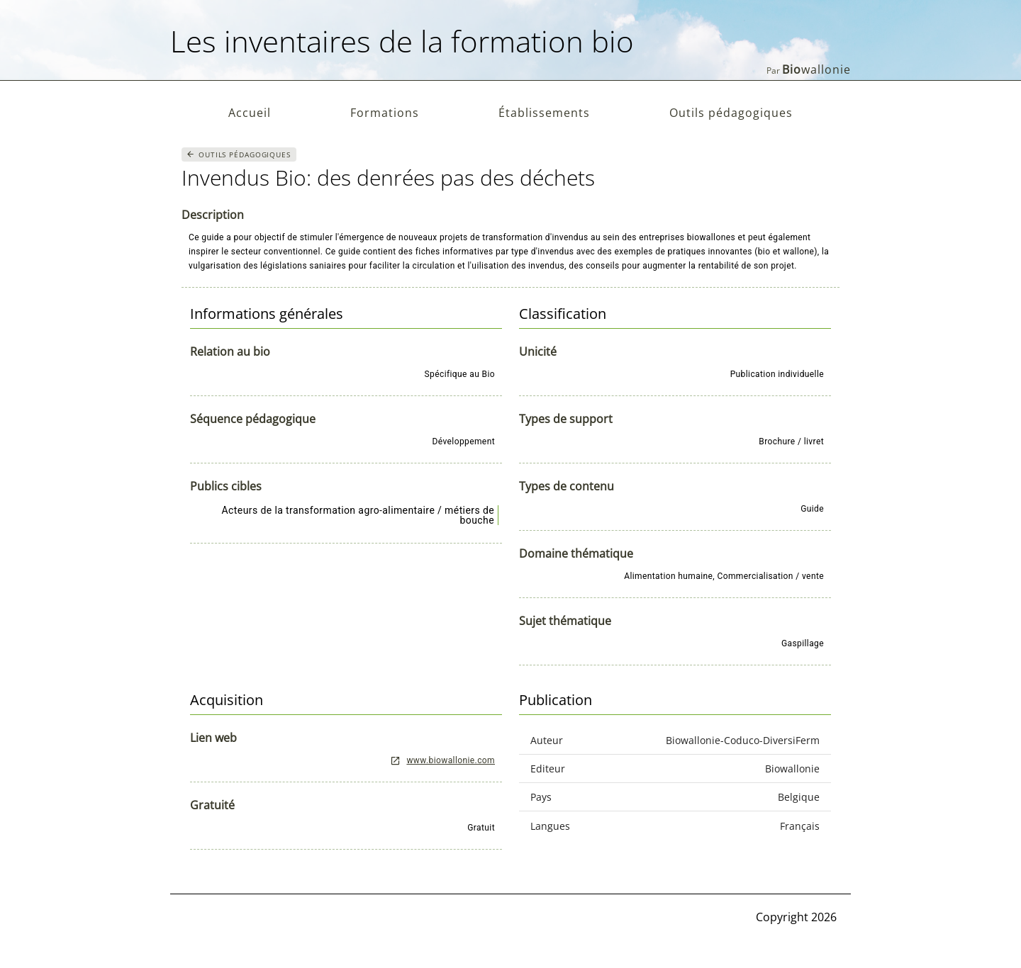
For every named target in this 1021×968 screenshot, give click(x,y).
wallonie (816, 69)
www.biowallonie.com (442, 760)
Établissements (544, 112)
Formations (384, 112)
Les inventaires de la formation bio (402, 41)
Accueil (249, 112)
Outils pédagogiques (731, 112)
